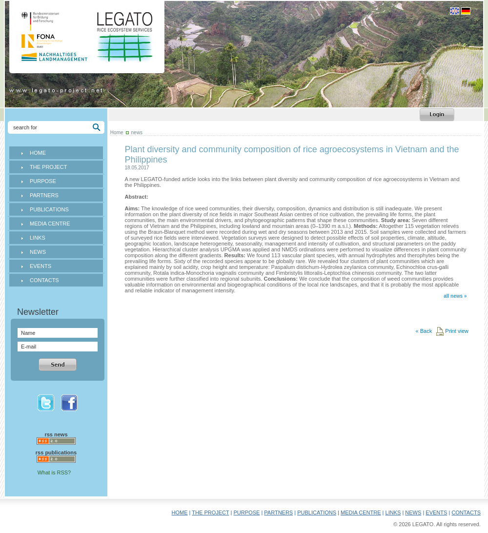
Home (116, 132)
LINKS (37, 238)
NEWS (38, 252)
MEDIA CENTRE (50, 223)
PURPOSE (43, 181)
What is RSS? (54, 472)
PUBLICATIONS (49, 209)
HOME (38, 153)
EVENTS (40, 266)
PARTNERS (44, 195)
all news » (455, 296)
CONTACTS (44, 280)
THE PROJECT (48, 167)
